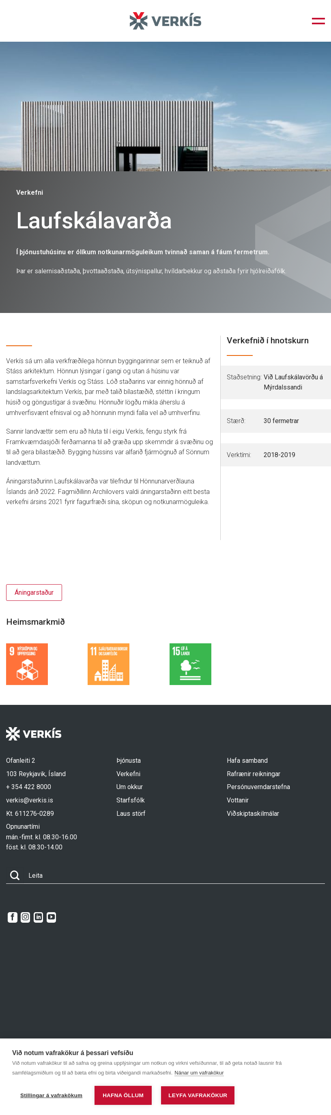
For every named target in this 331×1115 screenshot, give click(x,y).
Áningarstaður (34, 592)
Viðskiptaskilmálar (253, 813)
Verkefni (128, 774)
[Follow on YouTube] (51, 917)
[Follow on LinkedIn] (38, 917)
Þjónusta (128, 760)
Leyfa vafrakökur (197, 1095)
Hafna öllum (123, 1095)
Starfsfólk (130, 800)
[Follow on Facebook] (12, 917)
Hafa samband (247, 760)
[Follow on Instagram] (25, 917)
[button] (318, 21)
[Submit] (15, 875)
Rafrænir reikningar (253, 774)
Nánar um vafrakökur (199, 1073)
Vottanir (238, 800)
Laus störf (131, 813)
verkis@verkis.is (29, 800)
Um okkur (129, 787)
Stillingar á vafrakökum (51, 1095)
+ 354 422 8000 (28, 787)
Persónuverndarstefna (258, 787)
